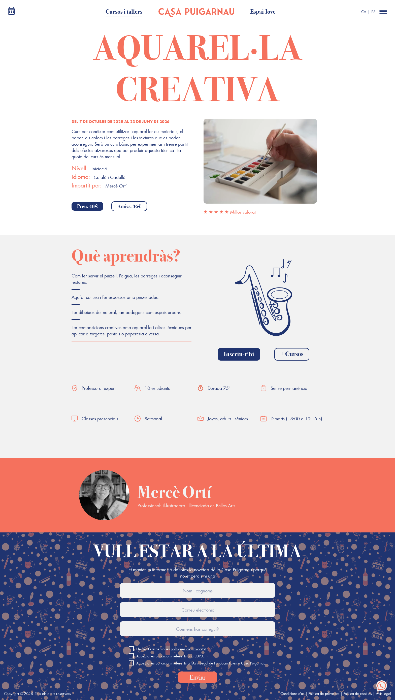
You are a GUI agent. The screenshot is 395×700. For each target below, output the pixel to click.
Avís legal (383, 693)
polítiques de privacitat (188, 648)
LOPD (198, 655)
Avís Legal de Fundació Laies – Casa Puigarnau (228, 662)
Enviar (197, 677)
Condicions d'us (292, 693)
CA (363, 11)
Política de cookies (357, 693)
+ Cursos (291, 354)
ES (373, 11)
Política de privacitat (323, 693)
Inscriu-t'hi (239, 354)
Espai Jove (263, 11)
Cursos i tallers (124, 11)
